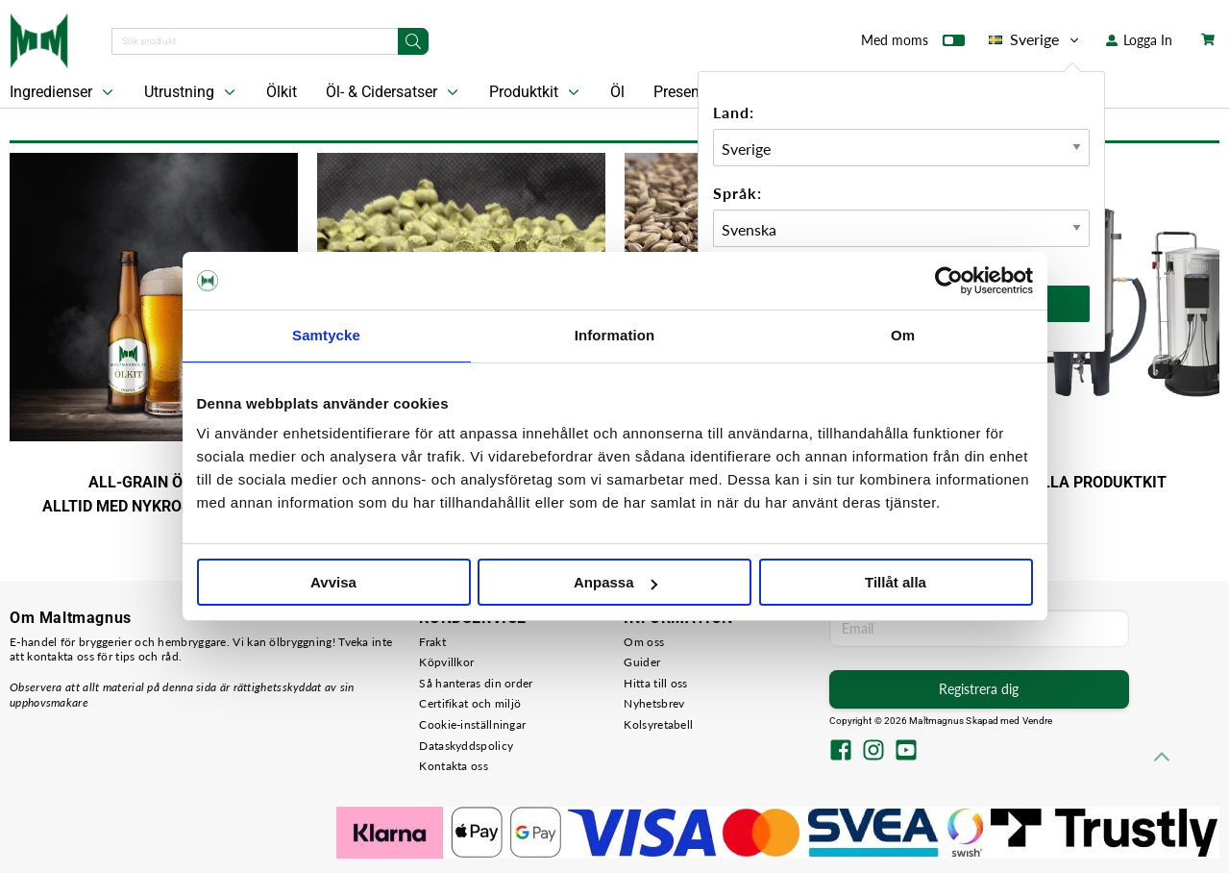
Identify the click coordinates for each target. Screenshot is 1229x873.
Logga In (1139, 40)
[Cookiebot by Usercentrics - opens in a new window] (949, 280)
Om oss (644, 642)
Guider (642, 662)
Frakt (432, 642)
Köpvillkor (446, 662)
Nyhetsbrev (654, 703)
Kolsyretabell (658, 724)
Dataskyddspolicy (466, 745)
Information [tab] (615, 335)
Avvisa (333, 582)
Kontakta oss (453, 766)
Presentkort (691, 92)
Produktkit (536, 92)
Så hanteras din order (475, 683)
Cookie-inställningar (472, 724)
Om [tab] (903, 335)
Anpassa (615, 582)
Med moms (913, 44)
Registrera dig (979, 689)
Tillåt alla (895, 582)
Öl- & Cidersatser (394, 92)
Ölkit (281, 92)
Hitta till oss (655, 683)
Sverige (1035, 39)
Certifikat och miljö (470, 703)
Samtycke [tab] (326, 335)
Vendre (1037, 720)
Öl (617, 92)
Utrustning (191, 92)
